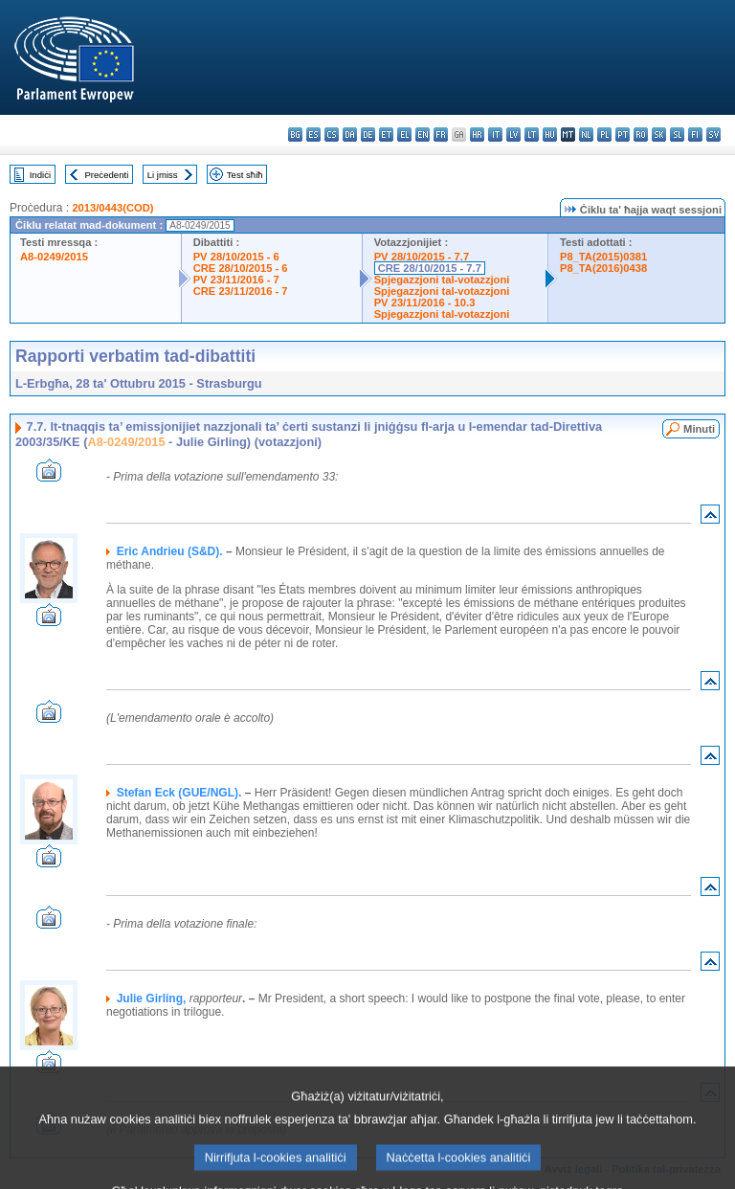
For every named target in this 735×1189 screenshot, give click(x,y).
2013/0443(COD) (112, 207)
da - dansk (350, 134)
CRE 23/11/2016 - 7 (240, 291)
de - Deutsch (368, 134)
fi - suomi (695, 134)
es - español (313, 134)
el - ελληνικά (404, 134)
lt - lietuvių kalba (531, 134)
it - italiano (495, 134)
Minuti (699, 429)
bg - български (295, 134)
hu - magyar (550, 134)
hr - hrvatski (477, 134)
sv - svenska (713, 134)
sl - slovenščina (677, 134)
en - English (422, 134)
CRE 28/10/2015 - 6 (240, 268)
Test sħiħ (245, 174)
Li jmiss (162, 174)
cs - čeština (331, 134)
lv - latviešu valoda (513, 134)
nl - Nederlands (586, 134)
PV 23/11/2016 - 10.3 (425, 302)
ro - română (641, 134)
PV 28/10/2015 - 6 (236, 256)
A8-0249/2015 (54, 256)
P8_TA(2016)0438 (603, 268)
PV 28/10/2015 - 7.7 (422, 256)
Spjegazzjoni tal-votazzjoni (442, 279)
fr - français (441, 134)
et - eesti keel (386, 134)
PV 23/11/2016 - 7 (236, 279)
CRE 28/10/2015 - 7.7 (429, 268)
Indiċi (40, 174)
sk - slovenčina (659, 134)
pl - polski (604, 134)
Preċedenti (106, 174)
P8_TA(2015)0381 (603, 256)
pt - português (622, 134)
